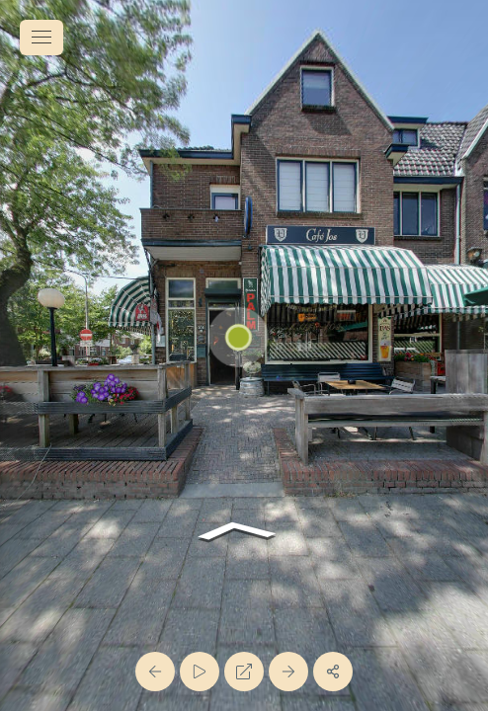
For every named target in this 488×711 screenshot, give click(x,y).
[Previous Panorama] (155, 671)
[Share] (333, 671)
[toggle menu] (41, 37)
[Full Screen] (244, 671)
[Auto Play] (199, 671)
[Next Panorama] (288, 671)
